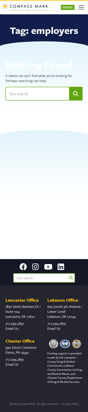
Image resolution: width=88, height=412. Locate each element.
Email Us (11, 328)
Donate (67, 7)
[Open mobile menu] (81, 7)
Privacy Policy (71, 404)
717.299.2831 (14, 323)
